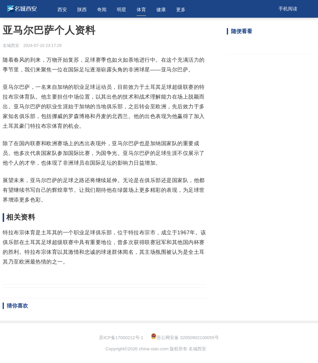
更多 (181, 9)
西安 (62, 9)
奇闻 (101, 9)
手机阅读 (287, 8)
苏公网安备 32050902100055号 (185, 337)
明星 (121, 9)
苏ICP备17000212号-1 (121, 337)
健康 (161, 9)
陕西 (82, 9)
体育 (141, 9)
